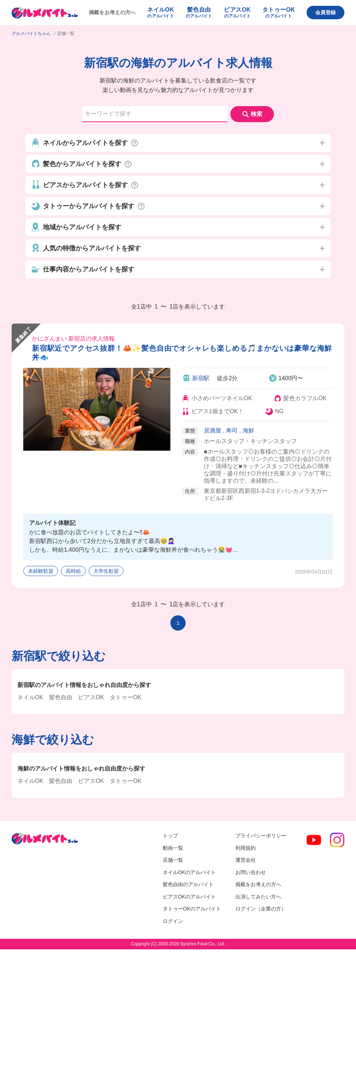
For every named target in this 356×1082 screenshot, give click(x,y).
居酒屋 (212, 430)
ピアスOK (91, 697)
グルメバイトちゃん (31, 33)
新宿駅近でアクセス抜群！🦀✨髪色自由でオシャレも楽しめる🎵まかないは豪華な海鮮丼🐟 (182, 352)
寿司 (232, 430)
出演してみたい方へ (258, 897)
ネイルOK (30, 697)
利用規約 (245, 848)
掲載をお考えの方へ (112, 12)
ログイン (173, 921)
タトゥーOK (125, 697)
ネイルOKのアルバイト (189, 872)
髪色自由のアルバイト (188, 884)
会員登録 (325, 12)
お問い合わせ (250, 872)
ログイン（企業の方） (260, 909)
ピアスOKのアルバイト (189, 897)
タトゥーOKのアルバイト (192, 909)
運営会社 (245, 860)
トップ (170, 835)
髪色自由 (60, 697)
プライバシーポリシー (260, 835)
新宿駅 (201, 378)
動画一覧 (173, 848)
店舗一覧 (173, 860)
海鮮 (248, 430)
